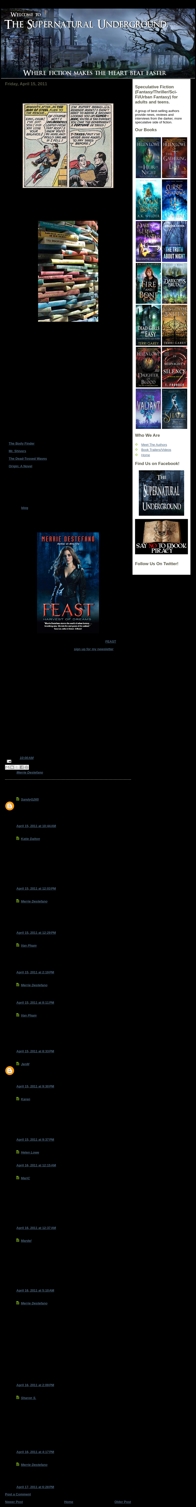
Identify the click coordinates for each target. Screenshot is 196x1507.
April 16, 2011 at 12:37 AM (36, 1228)
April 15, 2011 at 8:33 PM (35, 1051)
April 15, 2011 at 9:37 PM (35, 1139)
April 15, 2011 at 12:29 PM (36, 933)
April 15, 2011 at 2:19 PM (35, 972)
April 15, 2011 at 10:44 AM (36, 826)
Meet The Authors (154, 445)
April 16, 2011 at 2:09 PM (35, 1385)
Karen (25, 1099)
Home (68, 1502)
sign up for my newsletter (93, 649)
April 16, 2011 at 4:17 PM (35, 1452)
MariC (25, 1178)
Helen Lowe (30, 1152)
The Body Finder (22, 443)
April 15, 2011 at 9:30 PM (35, 1086)
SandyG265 (30, 799)
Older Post (122, 1502)
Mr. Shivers (17, 451)
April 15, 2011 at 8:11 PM (35, 1002)
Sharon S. (28, 1398)
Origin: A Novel (20, 466)
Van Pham (29, 945)
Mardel (26, 1241)
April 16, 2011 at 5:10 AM (35, 1290)
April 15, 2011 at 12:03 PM (36, 888)
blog (24, 508)
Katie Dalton (30, 839)
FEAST (110, 641)
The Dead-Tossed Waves (28, 458)
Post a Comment (18, 1494)
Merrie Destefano (30, 772)
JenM (25, 1064)
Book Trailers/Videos (156, 450)
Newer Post (14, 1502)
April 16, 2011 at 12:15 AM (36, 1165)
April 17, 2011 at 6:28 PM (35, 1487)
